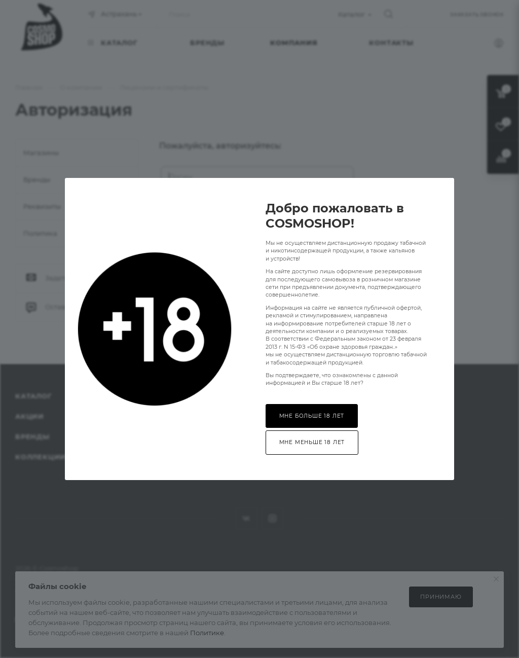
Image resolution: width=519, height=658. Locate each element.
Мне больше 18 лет (312, 416)
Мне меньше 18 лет (312, 442)
